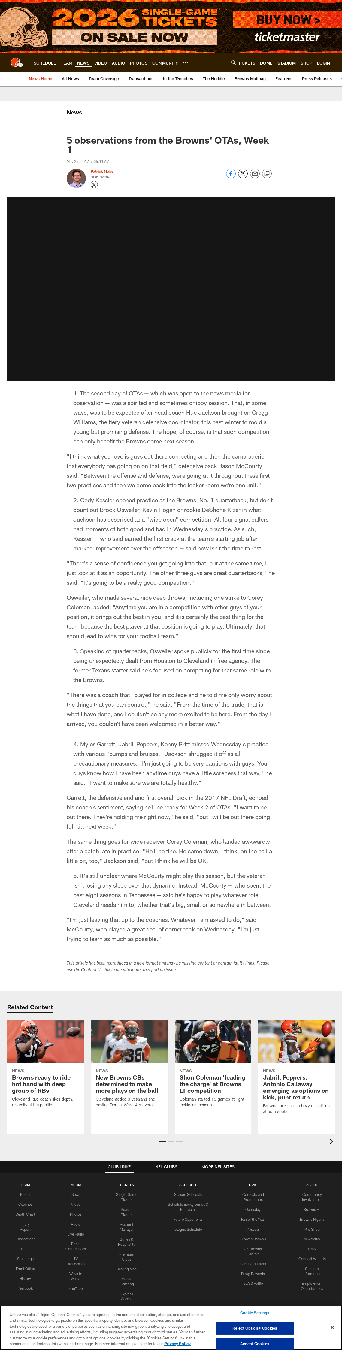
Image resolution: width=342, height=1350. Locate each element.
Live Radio (76, 1234)
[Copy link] (267, 174)
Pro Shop (312, 1229)
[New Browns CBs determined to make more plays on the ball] (129, 1067)
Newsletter (312, 1239)
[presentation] (332, 1142)
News (75, 1194)
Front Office (25, 1268)
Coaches (25, 1204)
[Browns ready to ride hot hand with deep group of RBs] (45, 1067)
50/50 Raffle (253, 1283)
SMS (312, 1249)
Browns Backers (253, 1239)
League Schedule (188, 1229)
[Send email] (255, 176)
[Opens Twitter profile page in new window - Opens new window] (94, 184)
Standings (25, 1259)
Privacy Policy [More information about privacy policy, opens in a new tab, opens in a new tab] (177, 1343)
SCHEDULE (188, 1185)
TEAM (25, 1185)
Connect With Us (312, 1259)
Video (75, 1204)
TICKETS (127, 1185)
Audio (75, 1224)
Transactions (25, 1239)
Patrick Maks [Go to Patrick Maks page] (102, 171)
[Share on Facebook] (231, 176)
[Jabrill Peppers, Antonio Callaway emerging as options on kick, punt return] (296, 1071)
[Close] (332, 1327)
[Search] (233, 62)
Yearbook (25, 1288)
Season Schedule (188, 1194)
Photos (76, 1214)
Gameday (253, 1209)
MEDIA (76, 1185)
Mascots (253, 1229)
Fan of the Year (253, 1219)
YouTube (76, 1288)
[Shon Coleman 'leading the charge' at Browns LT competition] (213, 1067)
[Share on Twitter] (243, 176)
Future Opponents (188, 1219)
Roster (25, 1194)
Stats (25, 1249)
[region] (171, 1328)
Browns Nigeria (312, 1219)
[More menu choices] (185, 62)
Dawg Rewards (253, 1274)
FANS (253, 1185)
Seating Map (127, 1269)
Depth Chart (25, 1214)
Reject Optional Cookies (254, 1328)
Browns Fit (312, 1209)
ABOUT (312, 1185)
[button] (171, 289)
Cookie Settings (255, 1313)
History (25, 1278)
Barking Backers (253, 1264)
